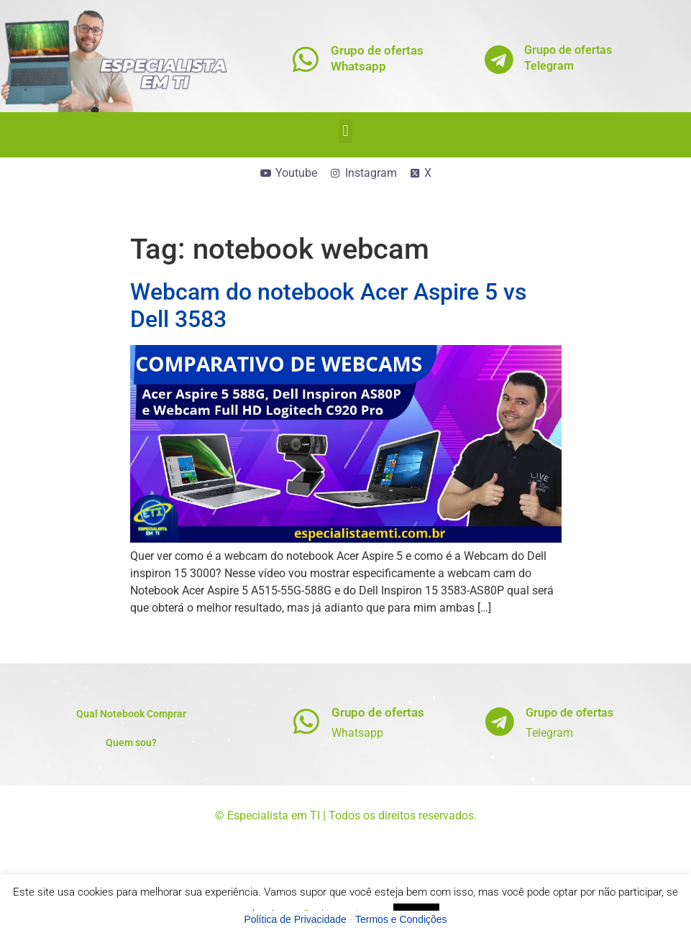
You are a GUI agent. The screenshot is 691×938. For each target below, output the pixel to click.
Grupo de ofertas (377, 712)
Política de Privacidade (295, 919)
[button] (345, 131)
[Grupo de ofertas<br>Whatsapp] (305, 59)
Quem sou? (131, 742)
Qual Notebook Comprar (131, 713)
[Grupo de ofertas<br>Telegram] (498, 59)
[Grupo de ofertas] (306, 721)
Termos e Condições (401, 919)
